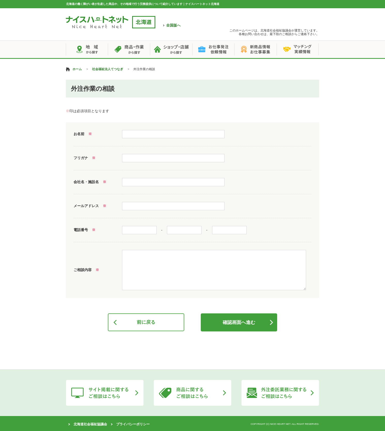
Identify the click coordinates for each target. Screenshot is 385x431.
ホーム (77, 69)
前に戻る (146, 322)
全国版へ (173, 25)
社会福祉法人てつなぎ (107, 69)
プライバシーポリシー (133, 424)
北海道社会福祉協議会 (90, 424)
